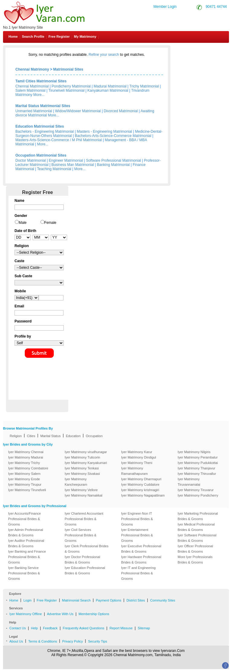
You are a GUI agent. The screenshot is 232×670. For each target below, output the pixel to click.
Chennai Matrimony (32, 69)
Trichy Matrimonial (144, 86)
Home (13, 36)
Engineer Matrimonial (66, 160)
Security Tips (97, 641)
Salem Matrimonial (30, 90)
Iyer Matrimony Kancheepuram (76, 481)
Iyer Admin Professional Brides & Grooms (25, 532)
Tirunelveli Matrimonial (66, 90)
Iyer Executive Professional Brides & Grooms (141, 548)
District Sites (136, 600)
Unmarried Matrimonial (33, 111)
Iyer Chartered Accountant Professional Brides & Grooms (84, 519)
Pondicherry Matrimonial (71, 86)
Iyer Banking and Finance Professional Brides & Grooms (27, 557)
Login (27, 600)
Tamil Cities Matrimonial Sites (40, 81)
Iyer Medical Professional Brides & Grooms (196, 527)
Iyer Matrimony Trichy (24, 463)
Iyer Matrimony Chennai (26, 452)
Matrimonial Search (76, 600)
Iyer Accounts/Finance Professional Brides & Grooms (24, 519)
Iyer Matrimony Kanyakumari (86, 463)
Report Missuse (120, 628)
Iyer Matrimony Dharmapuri (141, 479)
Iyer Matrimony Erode (24, 479)
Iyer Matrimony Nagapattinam (143, 495)
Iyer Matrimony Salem (24, 473)
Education (73, 436)
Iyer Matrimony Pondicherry (198, 495)
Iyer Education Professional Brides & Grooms (85, 570)
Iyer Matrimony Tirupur (24, 484)
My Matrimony (85, 36)
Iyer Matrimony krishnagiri (140, 490)
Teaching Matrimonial (54, 169)
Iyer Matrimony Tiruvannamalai (189, 481)
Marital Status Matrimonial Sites (42, 106)
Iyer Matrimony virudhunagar (86, 452)
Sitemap (144, 628)
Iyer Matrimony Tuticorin (82, 457)
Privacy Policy (72, 641)
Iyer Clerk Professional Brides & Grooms (86, 548)
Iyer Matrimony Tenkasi (82, 468)
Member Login (165, 7)
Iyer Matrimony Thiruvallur (197, 473)
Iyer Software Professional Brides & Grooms (197, 537)
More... (38, 95)
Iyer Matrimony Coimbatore (28, 468)
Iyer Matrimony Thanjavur (196, 468)
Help (34, 628)
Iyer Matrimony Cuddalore (140, 484)
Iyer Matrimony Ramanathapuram (134, 470)
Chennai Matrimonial (32, 86)
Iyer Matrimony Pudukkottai (198, 463)
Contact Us (208, 50)
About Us (16, 641)
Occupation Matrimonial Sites (40, 155)
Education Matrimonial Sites (39, 126)
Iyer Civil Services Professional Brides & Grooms (80, 535)
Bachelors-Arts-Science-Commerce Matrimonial (113, 136)
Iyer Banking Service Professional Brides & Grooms (24, 573)
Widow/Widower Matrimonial (78, 111)
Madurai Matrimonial (110, 86)
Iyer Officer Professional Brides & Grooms (195, 548)
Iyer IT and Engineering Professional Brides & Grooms (138, 573)
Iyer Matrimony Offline (25, 614)
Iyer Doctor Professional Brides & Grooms (82, 559)
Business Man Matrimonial (72, 165)
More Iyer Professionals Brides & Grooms (195, 559)
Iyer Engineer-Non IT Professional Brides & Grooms (137, 519)
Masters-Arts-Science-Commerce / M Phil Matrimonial (58, 140)
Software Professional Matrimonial (113, 160)
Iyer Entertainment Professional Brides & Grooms (137, 535)
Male (23, 223)
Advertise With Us (60, 614)
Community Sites (162, 600)
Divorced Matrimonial (121, 111)
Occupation (94, 436)
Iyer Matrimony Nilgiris (194, 452)
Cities (31, 436)
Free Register (59, 36)
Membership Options (94, 614)
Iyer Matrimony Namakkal (83, 495)
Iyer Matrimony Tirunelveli (27, 490)
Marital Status (50, 436)
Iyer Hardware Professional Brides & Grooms (141, 559)
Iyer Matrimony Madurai (25, 457)
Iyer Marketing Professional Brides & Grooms (198, 516)
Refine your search (104, 54)
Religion (16, 436)
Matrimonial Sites (68, 69)
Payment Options (108, 600)
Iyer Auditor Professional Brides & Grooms (26, 543)
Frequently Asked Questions (84, 628)
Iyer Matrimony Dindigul (138, 457)
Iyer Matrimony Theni (136, 463)
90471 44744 (216, 7)
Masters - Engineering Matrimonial (104, 131)
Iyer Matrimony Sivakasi (82, 473)
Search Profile (33, 36)
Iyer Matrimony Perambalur (198, 457)
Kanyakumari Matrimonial (107, 90)
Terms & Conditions (42, 641)
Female (50, 223)
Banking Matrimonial (113, 165)
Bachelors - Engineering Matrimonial (44, 131)
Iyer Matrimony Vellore (81, 490)
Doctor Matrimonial (30, 160)
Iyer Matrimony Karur (136, 452)
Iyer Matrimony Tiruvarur (196, 490)
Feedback (50, 628)
